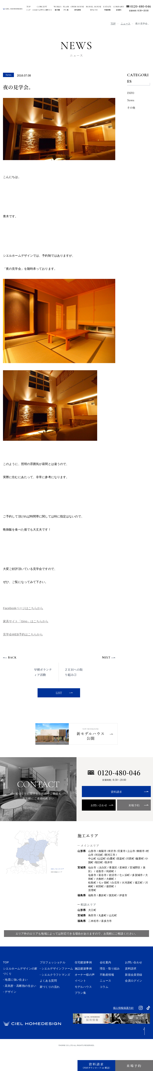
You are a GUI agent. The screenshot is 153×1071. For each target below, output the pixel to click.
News (130, 100)
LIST (58, 693)
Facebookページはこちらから (23, 608)
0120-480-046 (140, 6)
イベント (80, 990)
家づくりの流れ (50, 996)
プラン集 (80, 1002)
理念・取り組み (110, 978)
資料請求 (114, 801)
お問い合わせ (97, 815)
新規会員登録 (133, 984)
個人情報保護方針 (123, 1017)
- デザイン (9, 1001)
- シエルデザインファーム (56, 978)
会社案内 (105, 972)
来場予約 (130, 815)
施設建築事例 (83, 978)
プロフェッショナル (53, 972)
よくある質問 (48, 990)
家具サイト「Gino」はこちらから (25, 621)
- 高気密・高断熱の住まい (19, 995)
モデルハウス (83, 996)
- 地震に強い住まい (15, 989)
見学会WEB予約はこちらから (23, 634)
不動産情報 (107, 984)
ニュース (125, 23)
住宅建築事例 (83, 972)
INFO (130, 93)
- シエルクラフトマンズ (55, 984)
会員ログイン (133, 990)
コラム (104, 996)
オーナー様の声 (85, 984)
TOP (113, 23)
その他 (131, 107)
